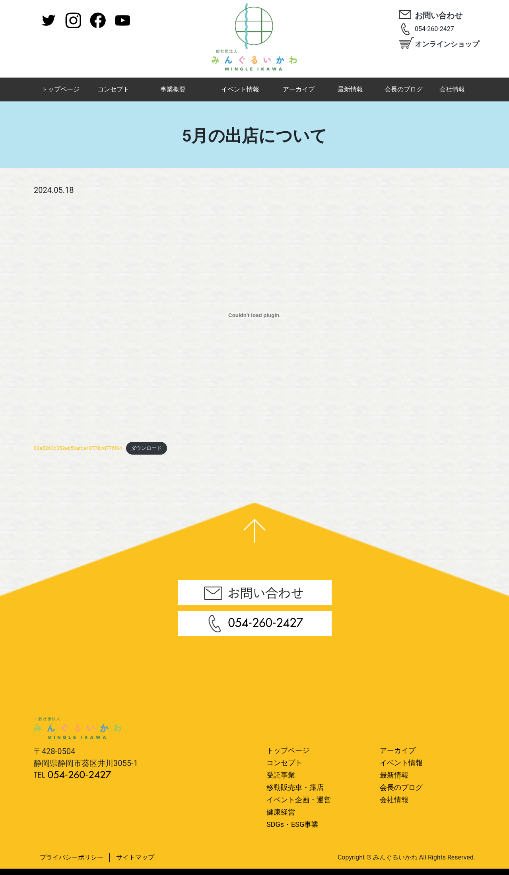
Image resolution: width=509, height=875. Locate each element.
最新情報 (350, 89)
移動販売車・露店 (295, 787)
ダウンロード (146, 448)
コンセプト (113, 89)
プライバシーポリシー (71, 857)
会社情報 (452, 89)
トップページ (60, 89)
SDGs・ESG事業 (292, 824)
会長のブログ (404, 89)
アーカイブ (299, 89)
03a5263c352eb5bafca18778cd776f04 (78, 448)
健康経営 (280, 812)
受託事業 (280, 775)
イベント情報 (240, 89)
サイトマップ (135, 857)
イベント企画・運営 (298, 799)
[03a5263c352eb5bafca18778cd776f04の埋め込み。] (254, 315)
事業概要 (173, 89)
